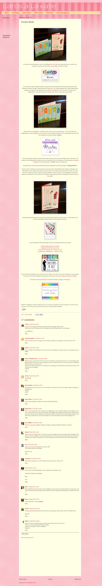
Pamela (27, 347)
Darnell (27, 432)
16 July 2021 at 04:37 (34, 376)
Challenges (15, 13)
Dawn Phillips (28, 422)
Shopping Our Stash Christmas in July (50, 248)
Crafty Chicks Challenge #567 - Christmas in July (50, 249)
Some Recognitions (62, 13)
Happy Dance (28, 408)
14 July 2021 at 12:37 (39, 338)
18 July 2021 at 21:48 (34, 432)
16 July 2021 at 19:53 (38, 385)
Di (25, 468)
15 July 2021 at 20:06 (42, 358)
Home (7, 13)
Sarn (26, 444)
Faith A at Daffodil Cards (31, 358)
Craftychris (27, 458)
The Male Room (61, 365)
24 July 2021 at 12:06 (36, 458)
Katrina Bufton (28, 385)
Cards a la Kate (29, 6)
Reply (26, 333)
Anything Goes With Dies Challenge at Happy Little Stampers (55, 279)
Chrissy (27, 324)
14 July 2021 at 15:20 (34, 347)
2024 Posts (49, 13)
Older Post (77, 579)
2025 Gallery (38, 13)
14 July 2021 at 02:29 (34, 324)
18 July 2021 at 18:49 (37, 422)
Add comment (25, 533)
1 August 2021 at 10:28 (33, 486)
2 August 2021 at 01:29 (34, 499)
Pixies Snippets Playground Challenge (68, 276)
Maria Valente (28, 399)
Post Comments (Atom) (30, 582)
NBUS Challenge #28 (53, 90)
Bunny (26, 499)
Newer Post (22, 579)
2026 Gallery (27, 13)
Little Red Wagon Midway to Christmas (50, 246)
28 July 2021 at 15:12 (31, 468)
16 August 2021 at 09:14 (34, 521)
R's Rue (27, 376)
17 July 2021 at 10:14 (37, 399)
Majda (26, 521)
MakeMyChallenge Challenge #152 (48, 165)
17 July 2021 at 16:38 (37, 408)
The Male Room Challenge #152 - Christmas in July (50, 251)
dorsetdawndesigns (29, 338)
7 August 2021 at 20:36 (34, 508)
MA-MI (27, 508)
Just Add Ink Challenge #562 (47, 217)
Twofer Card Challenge (51, 66)
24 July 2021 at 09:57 (32, 444)
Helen (26, 486)
